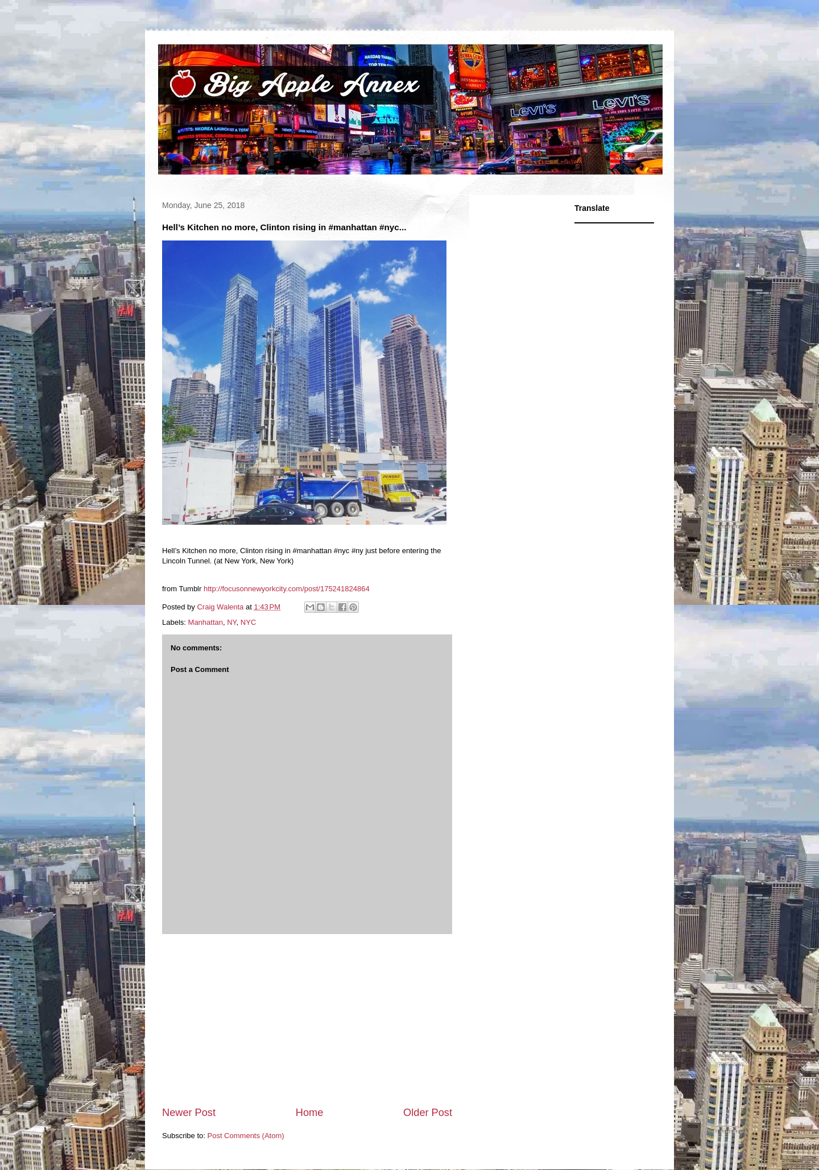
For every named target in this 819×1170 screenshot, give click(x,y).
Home (310, 1112)
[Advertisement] (307, 1020)
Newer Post (189, 1112)
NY (231, 622)
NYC (248, 622)
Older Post (427, 1112)
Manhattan (205, 622)
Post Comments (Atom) (246, 1135)
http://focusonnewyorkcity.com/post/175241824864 (287, 588)
